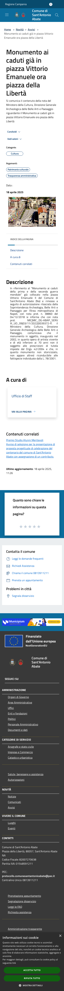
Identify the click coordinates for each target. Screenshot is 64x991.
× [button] (60, 936)
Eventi (11, 828)
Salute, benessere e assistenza (25, 774)
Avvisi (31, 29)
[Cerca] (57, 15)
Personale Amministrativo (23, 724)
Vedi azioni (15, 139)
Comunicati (14, 802)
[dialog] (32, 961)
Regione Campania (16, 4)
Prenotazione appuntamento (24, 896)
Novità (20, 29)
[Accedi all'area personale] (50, 4)
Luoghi (12, 823)
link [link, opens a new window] (14, 963)
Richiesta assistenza (19, 912)
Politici (12, 719)
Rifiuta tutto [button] (32, 978)
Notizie (12, 796)
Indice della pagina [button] (21, 239)
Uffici (11, 708)
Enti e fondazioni (17, 713)
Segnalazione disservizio (22, 901)
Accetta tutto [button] (31, 970)
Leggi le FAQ (15, 907)
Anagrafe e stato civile (21, 747)
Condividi (14, 132)
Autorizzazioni (16, 780)
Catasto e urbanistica (20, 758)
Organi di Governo (18, 697)
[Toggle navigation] (7, 15)
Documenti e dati (18, 730)
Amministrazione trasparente (25, 929)
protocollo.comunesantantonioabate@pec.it (28, 876)
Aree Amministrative (20, 702)
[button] (32, 985)
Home (7, 29)
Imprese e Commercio (20, 752)
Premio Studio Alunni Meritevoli (24, 440)
